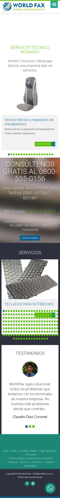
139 (19, 332)
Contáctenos (30, 238)
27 (14, 314)
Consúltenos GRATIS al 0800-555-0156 (30, 171)
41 (50, 314)
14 (42, 154)
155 (4, 335)
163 (24, 335)
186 (37, 338)
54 (27, 318)
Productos (37, 462)
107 (50, 325)
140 (21, 332)
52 (21, 318)
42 (52, 314)
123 (34, 328)
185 (34, 338)
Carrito (14, 451)
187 (39, 338)
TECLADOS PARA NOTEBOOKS (29, 304)
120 (27, 328)
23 (4, 314)
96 (21, 325)
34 (32, 314)
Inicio (5, 451)
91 (9, 325)
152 (52, 332)
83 (44, 321)
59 (39, 318)
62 (47, 318)
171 (44, 335)
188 (42, 338)
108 (52, 325)
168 (37, 335)
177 (14, 338)
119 (24, 328)
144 (32, 332)
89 (4, 325)
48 (11, 318)
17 (50, 154)
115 (14, 328)
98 (27, 325)
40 (47, 314)
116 (16, 328)
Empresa (12, 462)
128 (47, 328)
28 (16, 314)
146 (37, 332)
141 (24, 332)
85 (50, 321)
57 (34, 318)
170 (42, 335)
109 (55, 325)
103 (39, 325)
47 (9, 318)
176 (57, 335)
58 (37, 318)
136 (11, 332)
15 (44, 154)
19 (50, 311)
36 (37, 314)
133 (4, 332)
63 (50, 318)
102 (37, 325)
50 (16, 318)
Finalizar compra (29, 451)
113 (9, 328)
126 (42, 328)
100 (32, 325)
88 (57, 321)
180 (21, 338)
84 (47, 321)
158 (11, 335)
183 (29, 338)
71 (14, 321)
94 (16, 325)
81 (39, 321)
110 (57, 325)
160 (16, 335)
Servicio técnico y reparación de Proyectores (31, 458)
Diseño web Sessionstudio (30, 477)
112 (6, 328)
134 (6, 332)
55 (29, 318)
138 (16, 332)
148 (42, 332)
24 (6, 314)
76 (27, 321)
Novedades (31, 466)
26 (11, 314)
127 (44, 328)
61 (44, 318)
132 (57, 328)
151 (50, 332)
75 (24, 321)
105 (44, 325)
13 (39, 154)
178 (16, 338)
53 (24, 318)
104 (42, 325)
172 (47, 335)
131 (55, 328)
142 (27, 332)
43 (55, 314)
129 (50, 328)
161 (19, 335)
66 (57, 318)
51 (19, 318)
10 (32, 154)
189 (44, 338)
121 (29, 328)
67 (4, 321)
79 (34, 321)
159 (14, 335)
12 (37, 154)
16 (47, 154)
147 (39, 332)
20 (52, 311)
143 (29, 332)
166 (32, 335)
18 (52, 154)
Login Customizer (48, 451)
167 (34, 335)
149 (44, 332)
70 (11, 321)
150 (47, 332)
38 (42, 314)
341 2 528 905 (41, 211)
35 (34, 314)
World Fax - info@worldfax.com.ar (37, 473)
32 (27, 314)
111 (4, 328)
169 (39, 335)
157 (9, 335)
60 (42, 318)
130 (52, 328)
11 (34, 154)
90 (6, 325)
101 (34, 325)
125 (39, 328)
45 (4, 318)
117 (19, 328)
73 (19, 321)
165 (29, 335)
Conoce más (45, 144)
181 (24, 338)
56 (32, 318)
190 (47, 338)
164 (27, 335)
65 (55, 318)
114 (11, 328)
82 (42, 321)
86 (52, 321)
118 (21, 328)
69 (9, 321)
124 (37, 328)
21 (55, 311)
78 (32, 321)
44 (57, 314)
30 (21, 314)
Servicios (30, 252)
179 (19, 338)
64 (52, 318)
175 (55, 335)
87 (55, 321)
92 (11, 325)
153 (55, 332)
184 (32, 338)
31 (24, 314)
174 (52, 335)
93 (14, 325)
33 (29, 314)
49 (14, 318)
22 (57, 311)
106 (47, 325)
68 (6, 321)
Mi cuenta (31, 454)
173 (50, 335)
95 (19, 325)
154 (57, 332)
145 (34, 332)
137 (14, 332)
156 (6, 335)
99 (29, 325)
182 (27, 338)
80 (37, 321)
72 (16, 321)
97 (24, 325)
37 (39, 314)
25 (9, 314)
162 (21, 335)
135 (9, 332)
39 (44, 314)
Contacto (49, 462)
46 (6, 318)
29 (19, 314)
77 (29, 321)
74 (21, 321)
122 (32, 328)
